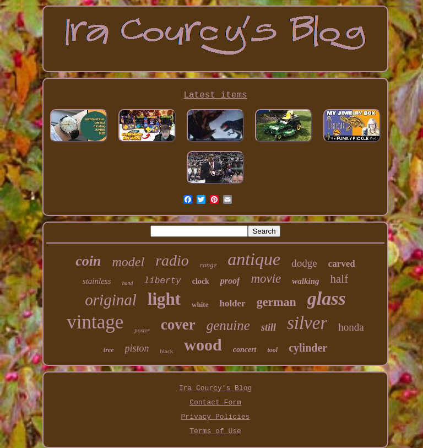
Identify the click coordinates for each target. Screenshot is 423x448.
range (208, 265)
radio (172, 260)
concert (245, 350)
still (268, 327)
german (276, 302)
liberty (162, 281)
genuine (228, 325)
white (200, 304)
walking (305, 281)
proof (230, 280)
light (164, 299)
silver (307, 323)
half (339, 278)
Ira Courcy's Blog (215, 388)
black (166, 351)
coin (88, 261)
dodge (304, 263)
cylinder (308, 348)
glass (326, 298)
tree (109, 350)
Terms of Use (215, 431)
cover (178, 324)
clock (200, 281)
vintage (95, 322)
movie (266, 278)
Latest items (215, 95)
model (128, 262)
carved (341, 263)
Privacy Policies (215, 417)
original (110, 300)
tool (272, 350)
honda (351, 327)
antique (253, 259)
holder (232, 303)
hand (127, 283)
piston (137, 348)
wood (202, 345)
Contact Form (215, 402)
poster (142, 330)
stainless (97, 281)
